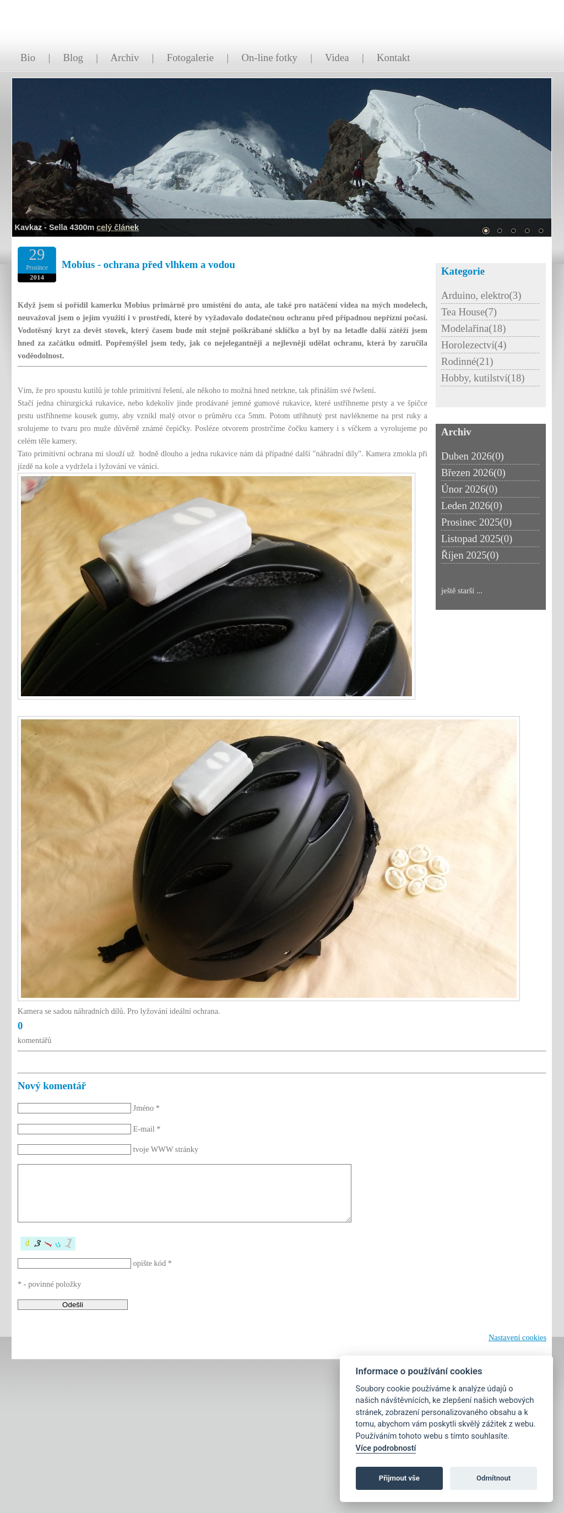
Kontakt (393, 57)
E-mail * (147, 1128)
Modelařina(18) (473, 328)
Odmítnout (493, 1478)
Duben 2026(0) (472, 456)
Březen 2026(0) (473, 472)
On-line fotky (269, 57)
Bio (27, 57)
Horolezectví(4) (473, 345)
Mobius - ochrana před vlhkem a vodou (148, 264)
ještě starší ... (461, 590)
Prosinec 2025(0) (476, 522)
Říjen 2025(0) (469, 555)
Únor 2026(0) (469, 489)
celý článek (117, 227)
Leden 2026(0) (471, 505)
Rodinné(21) (467, 361)
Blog (73, 57)
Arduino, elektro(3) (481, 295)
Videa (337, 57)
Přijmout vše (399, 1478)
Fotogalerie (190, 57)
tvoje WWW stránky (166, 1149)
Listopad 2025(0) (476, 538)
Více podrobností (386, 1448)
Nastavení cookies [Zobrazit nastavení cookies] (517, 1337)
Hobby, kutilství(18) (483, 378)
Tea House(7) (469, 312)
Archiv (124, 57)
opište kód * (152, 1263)
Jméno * (146, 1108)
